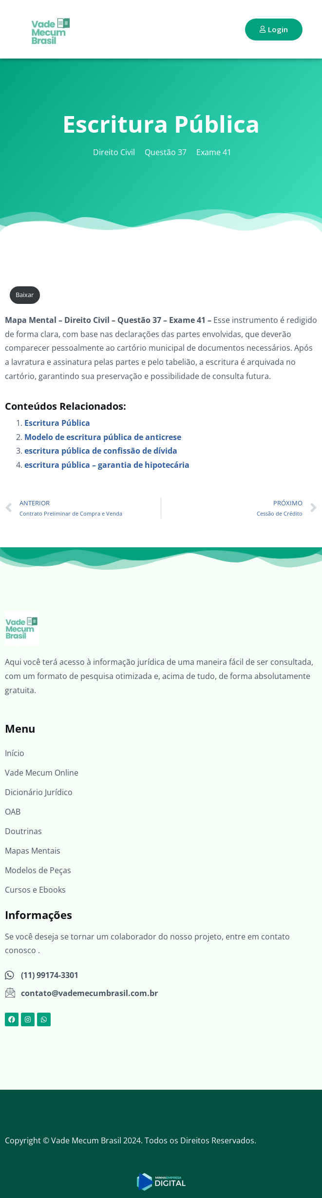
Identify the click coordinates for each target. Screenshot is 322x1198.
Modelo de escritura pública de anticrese (102, 437)
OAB (12, 811)
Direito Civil (114, 152)
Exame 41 (213, 152)
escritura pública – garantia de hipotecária (106, 464)
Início (14, 753)
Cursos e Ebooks (35, 889)
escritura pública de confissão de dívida (100, 450)
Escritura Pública (57, 423)
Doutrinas (23, 831)
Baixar (25, 294)
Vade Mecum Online (41, 772)
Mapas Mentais (32, 850)
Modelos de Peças (38, 870)
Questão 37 (166, 152)
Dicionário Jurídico (39, 792)
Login (274, 29)
